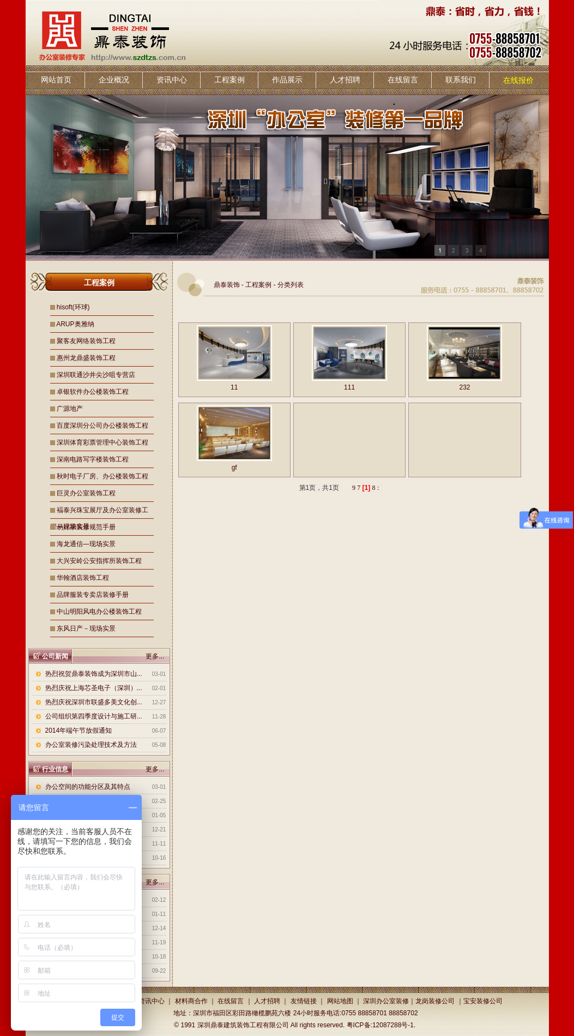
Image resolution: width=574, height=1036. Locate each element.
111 (349, 387)
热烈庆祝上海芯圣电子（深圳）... (93, 688)
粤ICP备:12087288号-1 (380, 1025)
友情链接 (304, 1001)
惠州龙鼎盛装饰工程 (86, 358)
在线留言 (403, 79)
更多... (155, 656)
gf (234, 467)
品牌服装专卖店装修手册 (93, 594)
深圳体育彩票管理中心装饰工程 (102, 442)
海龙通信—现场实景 (86, 544)
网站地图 (340, 1001)
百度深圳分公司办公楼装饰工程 (102, 425)
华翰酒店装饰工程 (83, 578)
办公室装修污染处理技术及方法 (91, 744)
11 (234, 387)
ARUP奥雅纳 (75, 324)
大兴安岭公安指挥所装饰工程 (99, 561)
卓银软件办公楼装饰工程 (93, 392)
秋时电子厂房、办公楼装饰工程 (102, 476)
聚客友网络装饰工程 (86, 341)
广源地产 (70, 408)
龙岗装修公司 (435, 1001)
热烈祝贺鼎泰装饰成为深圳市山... (93, 674)
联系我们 (460, 79)
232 (464, 387)
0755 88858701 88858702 (379, 1013)
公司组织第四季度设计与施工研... (93, 716)
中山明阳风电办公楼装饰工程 (99, 611)
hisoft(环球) (73, 307)
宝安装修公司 (483, 1001)
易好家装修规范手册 (86, 527)
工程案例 (229, 79)
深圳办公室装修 (386, 1001)
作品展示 (287, 79)
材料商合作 (191, 1001)
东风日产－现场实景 (86, 628)
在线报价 (518, 80)
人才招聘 (345, 79)
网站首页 (56, 79)
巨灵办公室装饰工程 (86, 493)
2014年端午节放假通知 (78, 730)
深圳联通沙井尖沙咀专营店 (96, 375)
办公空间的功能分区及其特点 (87, 787)
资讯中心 (171, 79)
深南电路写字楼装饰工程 (93, 459)
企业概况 (114, 79)
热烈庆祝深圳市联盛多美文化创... (93, 702)
